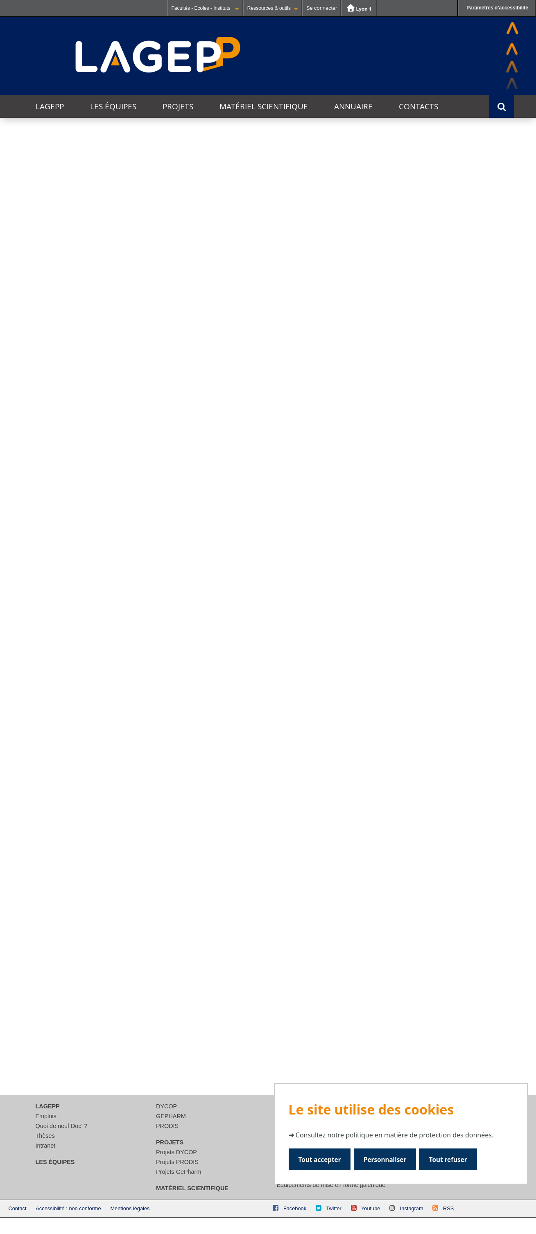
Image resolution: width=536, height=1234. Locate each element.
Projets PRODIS (177, 1162)
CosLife (100, 418)
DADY (431, 421)
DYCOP (166, 1106)
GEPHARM (171, 1116)
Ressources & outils (272, 8)
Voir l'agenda (491, 478)
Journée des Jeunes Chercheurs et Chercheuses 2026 (62, 565)
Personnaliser (385, 1159)
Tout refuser (449, 1159)
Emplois (46, 1116)
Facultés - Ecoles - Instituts (205, 8)
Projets (178, 106)
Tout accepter (320, 1159)
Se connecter (321, 8)
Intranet (46, 1145)
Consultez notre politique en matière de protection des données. (394, 1134)
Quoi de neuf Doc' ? (62, 1126)
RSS (448, 1208)
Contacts (418, 106)
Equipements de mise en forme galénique (331, 1185)
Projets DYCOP (176, 1152)
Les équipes (113, 106)
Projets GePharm (178, 1172)
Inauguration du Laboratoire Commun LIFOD (251, 565)
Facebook (294, 1208)
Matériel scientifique (263, 106)
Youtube (370, 1208)
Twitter (334, 1208)
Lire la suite (47, 641)
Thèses (45, 1135)
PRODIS (167, 1126)
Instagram (411, 1208)
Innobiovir (266, 418)
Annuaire (353, 106)
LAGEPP (50, 106)
